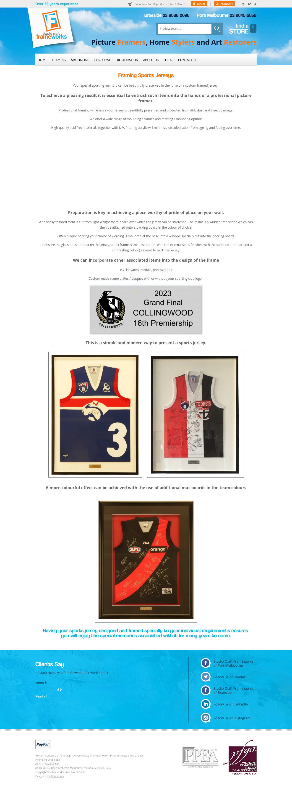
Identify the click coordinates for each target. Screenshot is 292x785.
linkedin (227, 704)
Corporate (103, 60)
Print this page (118, 755)
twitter (227, 677)
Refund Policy (99, 755)
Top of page (136, 755)
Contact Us (188, 60)
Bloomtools (57, 776)
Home (42, 60)
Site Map (65, 755)
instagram (227, 718)
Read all (41, 696)
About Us (151, 60)
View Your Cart (161, 4)
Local (168, 60)
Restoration (127, 60)
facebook (227, 690)
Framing (59, 60)
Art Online (80, 60)
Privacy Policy (81, 755)
